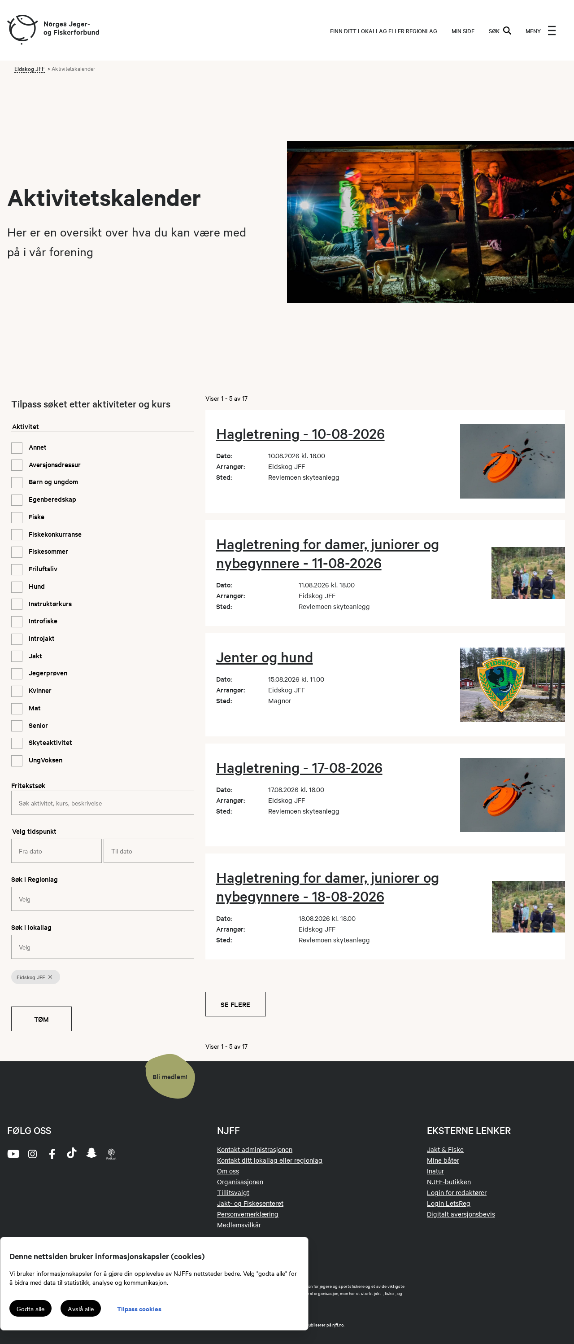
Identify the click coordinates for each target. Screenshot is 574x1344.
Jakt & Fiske (445, 1149)
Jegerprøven (47, 672)
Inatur (435, 1170)
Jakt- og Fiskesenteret (250, 1203)
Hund (36, 586)
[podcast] (111, 1153)
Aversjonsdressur (54, 464)
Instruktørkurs (49, 603)
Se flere (235, 1004)
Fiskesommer (47, 551)
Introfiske (42, 620)
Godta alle (30, 1308)
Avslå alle (81, 1308)
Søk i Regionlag (34, 879)
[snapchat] (91, 1153)
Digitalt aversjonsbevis (461, 1213)
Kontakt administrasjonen (254, 1149)
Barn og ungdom (52, 481)
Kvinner (39, 690)
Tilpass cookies (139, 1308)
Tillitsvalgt (233, 1192)
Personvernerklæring (247, 1213)
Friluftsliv (42, 568)
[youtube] (12, 1153)
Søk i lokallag (31, 927)
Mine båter (443, 1160)
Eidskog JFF (29, 68)
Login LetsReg (448, 1203)
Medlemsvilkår (239, 1224)
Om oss (228, 1170)
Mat (34, 707)
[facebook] (52, 1153)
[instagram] (32, 1153)
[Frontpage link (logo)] (22, 30)
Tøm (41, 1019)
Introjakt (41, 638)
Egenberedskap (51, 498)
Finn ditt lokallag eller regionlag (383, 30)
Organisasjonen (240, 1181)
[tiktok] (71, 1153)
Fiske (35, 516)
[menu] (540, 30)
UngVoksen (44, 759)
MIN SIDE (463, 30)
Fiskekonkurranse (54, 533)
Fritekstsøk (28, 785)
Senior (37, 725)
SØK (500, 30)
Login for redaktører (457, 1192)
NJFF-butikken (449, 1181)
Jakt (34, 655)
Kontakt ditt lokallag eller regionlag (269, 1160)
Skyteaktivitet (49, 742)
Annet (37, 446)
